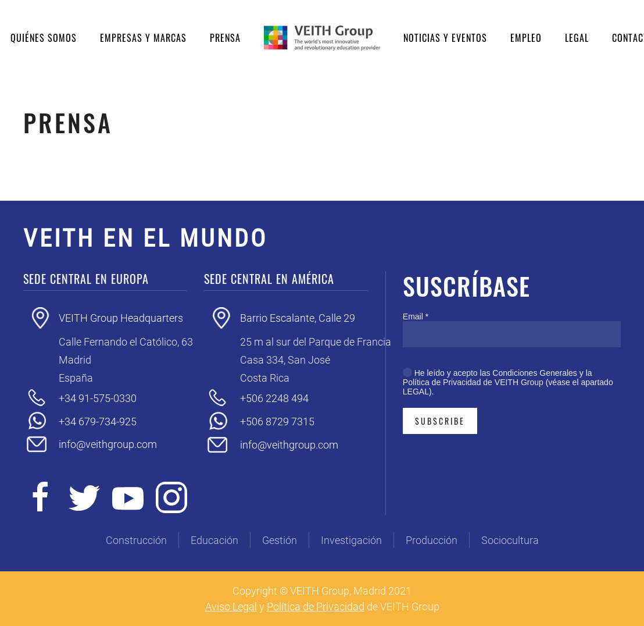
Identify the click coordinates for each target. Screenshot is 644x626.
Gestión (279, 540)
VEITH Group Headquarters (121, 318)
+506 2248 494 (274, 398)
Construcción (136, 540)
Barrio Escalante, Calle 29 (297, 318)
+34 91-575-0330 (98, 398)
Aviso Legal (231, 606)
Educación (214, 540)
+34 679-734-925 (98, 421)
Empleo (526, 38)
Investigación (351, 540)
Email (415, 316)
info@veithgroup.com (108, 444)
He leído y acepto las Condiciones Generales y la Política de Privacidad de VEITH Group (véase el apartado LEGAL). (508, 382)
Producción (431, 540)
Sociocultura (510, 540)
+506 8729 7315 (277, 421)
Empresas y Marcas (143, 38)
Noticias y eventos (445, 38)
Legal (577, 38)
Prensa (225, 38)
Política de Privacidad (315, 606)
